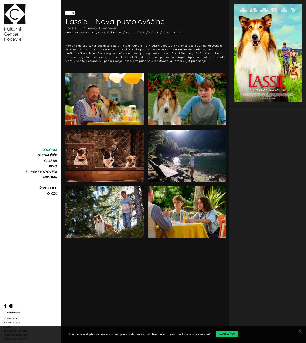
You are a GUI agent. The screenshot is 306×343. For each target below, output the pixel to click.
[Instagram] (11, 306)
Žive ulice (48, 188)
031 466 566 (13, 312)
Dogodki (49, 150)
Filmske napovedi (41, 172)
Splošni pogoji (12, 322)
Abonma (50, 177)
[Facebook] (5, 306)
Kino (53, 166)
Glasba (50, 161)
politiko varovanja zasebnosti (194, 334)
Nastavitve (227, 334)
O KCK (52, 193)
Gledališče (47, 155)
